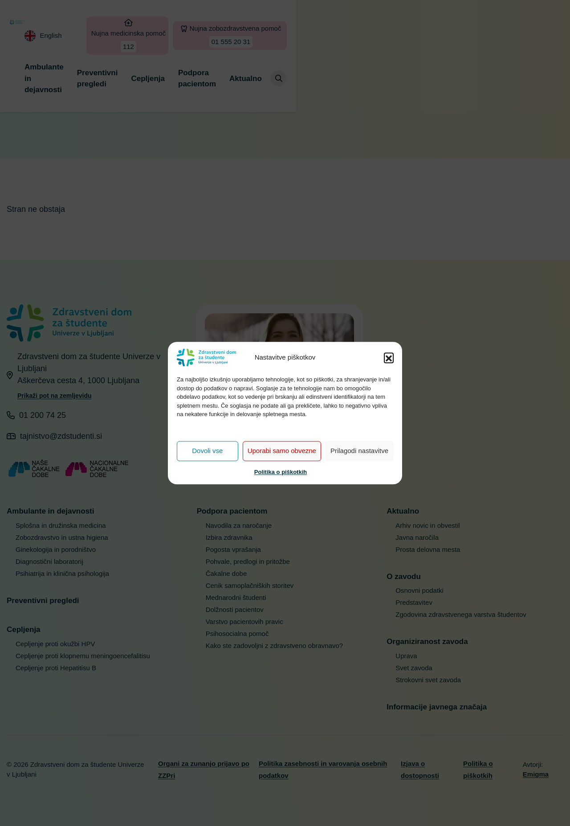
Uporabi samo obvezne (282, 450)
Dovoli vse (207, 450)
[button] (388, 357)
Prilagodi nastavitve (359, 450)
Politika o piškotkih (280, 472)
